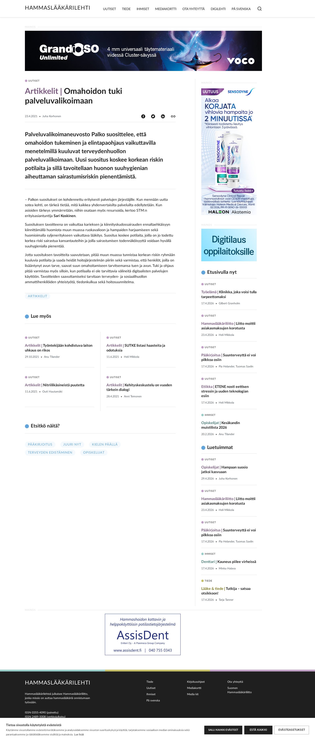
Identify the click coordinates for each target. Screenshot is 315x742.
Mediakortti (165, 9)
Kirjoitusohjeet (196, 682)
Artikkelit (37, 296)
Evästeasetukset (291, 730)
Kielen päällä (105, 444)
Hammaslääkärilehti (57, 8)
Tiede (126, 9)
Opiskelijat (93, 452)
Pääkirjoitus (40, 444)
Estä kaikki (258, 730)
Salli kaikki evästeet (223, 730)
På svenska (241, 9)
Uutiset (109, 9)
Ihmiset (143, 9)
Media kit (192, 694)
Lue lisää (79, 734)
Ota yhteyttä (193, 9)
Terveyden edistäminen (50, 452)
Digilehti (218, 9)
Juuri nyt (72, 444)
